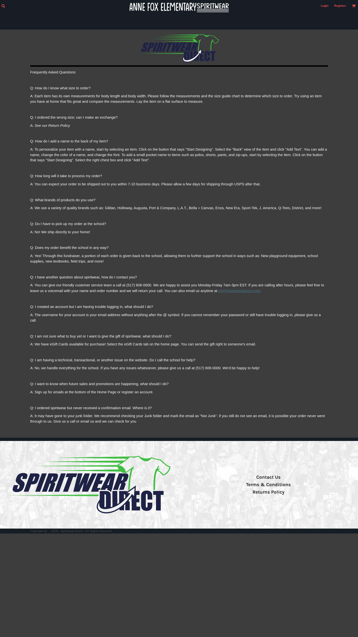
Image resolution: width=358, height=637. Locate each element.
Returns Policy (268, 492)
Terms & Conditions (268, 484)
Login (324, 6)
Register (340, 6)
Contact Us (268, 477)
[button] (3, 6)
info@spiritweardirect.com (239, 291)
